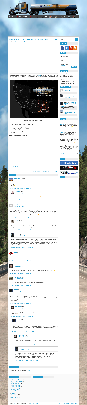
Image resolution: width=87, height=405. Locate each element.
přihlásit (29, 370)
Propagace (60, 403)
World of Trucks (14, 397)
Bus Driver (13, 382)
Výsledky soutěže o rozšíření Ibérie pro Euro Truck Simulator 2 (70, 112)
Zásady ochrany (74, 403)
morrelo (23, 41)
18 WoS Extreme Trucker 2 (16, 379)
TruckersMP (13, 393)
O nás (55, 403)
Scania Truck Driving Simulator (17, 388)
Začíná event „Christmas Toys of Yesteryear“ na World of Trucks (70, 96)
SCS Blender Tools (15, 389)
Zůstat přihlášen (65, 64)
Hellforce (17, 234)
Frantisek (62, 122)
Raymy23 (16, 204)
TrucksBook (13, 396)
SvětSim (13, 392)
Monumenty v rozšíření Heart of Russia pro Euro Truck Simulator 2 (70, 103)
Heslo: (62, 60)
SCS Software (14, 390)
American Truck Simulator (16, 166)
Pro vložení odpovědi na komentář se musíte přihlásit (20, 188)
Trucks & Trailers (14, 394)
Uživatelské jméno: (65, 56)
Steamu (39, 75)
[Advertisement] (43, 27)
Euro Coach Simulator (15, 383)
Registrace (63, 65)
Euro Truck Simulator (15, 385)
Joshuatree (62, 124)
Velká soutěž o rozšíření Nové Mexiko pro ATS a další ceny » (45, 171)
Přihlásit (74, 66)
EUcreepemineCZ (17, 277)
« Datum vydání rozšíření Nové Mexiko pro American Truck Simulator (24, 170)
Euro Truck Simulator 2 (16, 386)
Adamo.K (17, 220)
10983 (69, 90)
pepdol (15, 252)
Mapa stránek (66, 403)
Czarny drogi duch (18, 178)
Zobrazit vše (63, 153)
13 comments (55, 166)
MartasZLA (17, 191)
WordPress (32, 403)
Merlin (37, 403)
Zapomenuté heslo (65, 67)
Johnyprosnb (16, 265)
